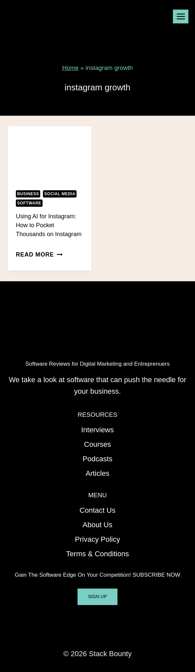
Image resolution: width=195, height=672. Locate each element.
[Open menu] (180, 16)
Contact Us (97, 510)
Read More (39, 254)
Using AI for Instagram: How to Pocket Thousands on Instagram (48, 225)
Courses (97, 444)
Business (28, 194)
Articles (97, 473)
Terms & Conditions (97, 554)
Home (70, 67)
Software (29, 203)
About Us (97, 525)
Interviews (97, 430)
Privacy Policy (97, 539)
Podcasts (97, 459)
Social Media (59, 194)
